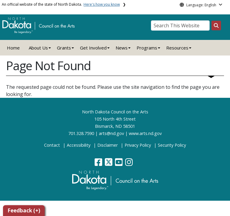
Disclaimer (107, 145)
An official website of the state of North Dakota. (61, 4)
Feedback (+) (23, 210)
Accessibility (78, 145)
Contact (52, 145)
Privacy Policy (138, 145)
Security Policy (172, 145)
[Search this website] (216, 25)
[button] (99, 163)
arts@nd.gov (111, 133)
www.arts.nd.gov (145, 133)
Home (13, 48)
